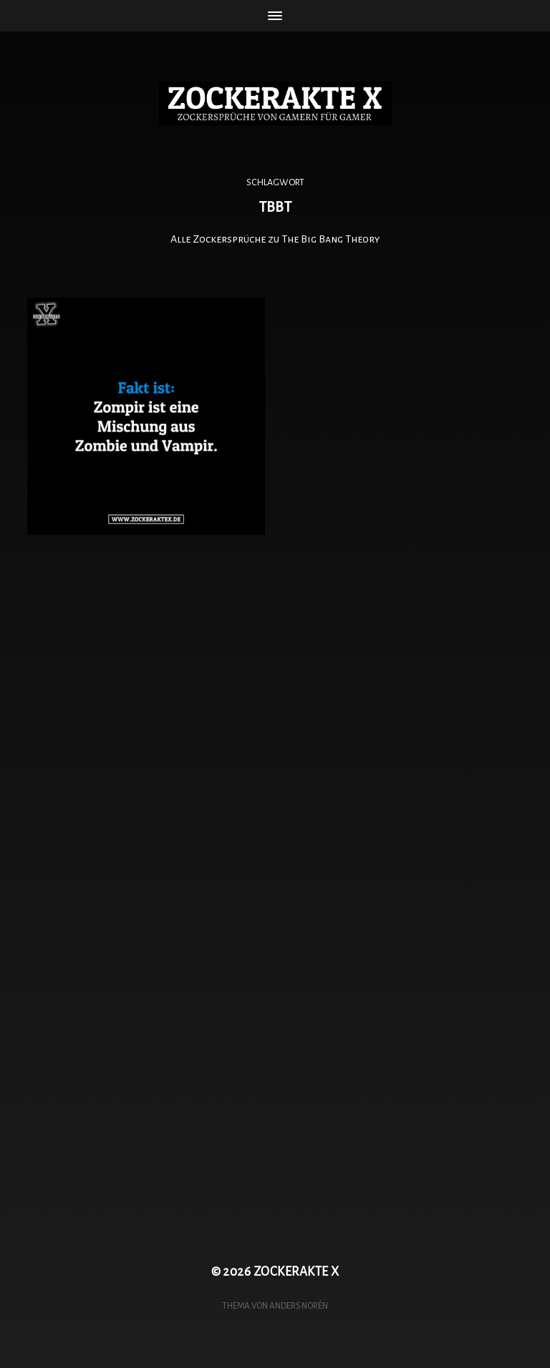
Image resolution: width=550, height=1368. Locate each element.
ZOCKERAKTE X (296, 1272)
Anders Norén (298, 1306)
